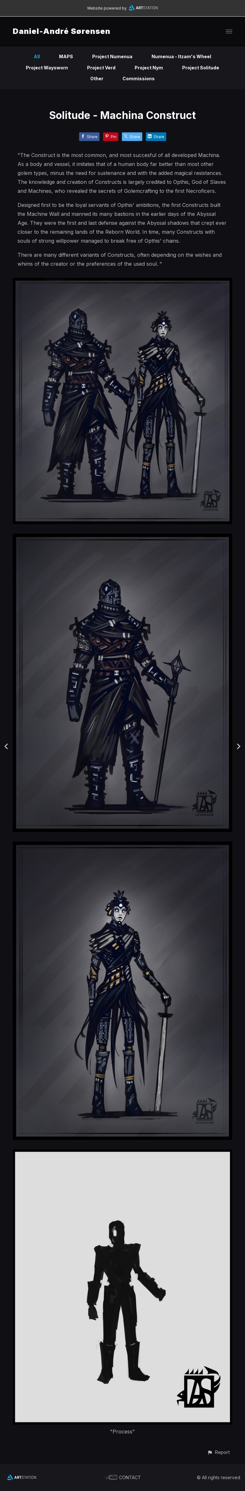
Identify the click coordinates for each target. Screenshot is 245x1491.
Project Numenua (112, 56)
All (37, 56)
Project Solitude (200, 67)
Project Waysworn (47, 67)
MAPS (66, 56)
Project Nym (149, 67)
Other (96, 78)
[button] (218, 1452)
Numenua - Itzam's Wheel (181, 56)
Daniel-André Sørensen (61, 31)
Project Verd (101, 67)
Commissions (138, 78)
